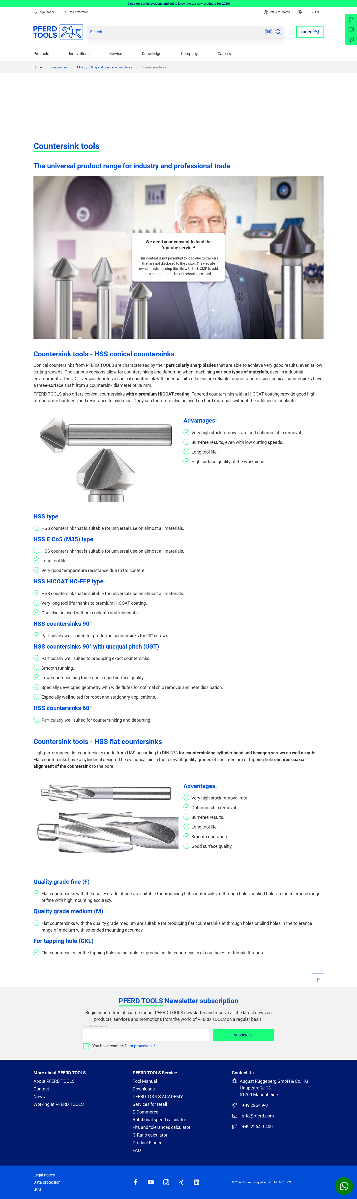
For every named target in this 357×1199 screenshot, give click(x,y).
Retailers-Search (277, 12)
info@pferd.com (253, 1115)
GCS (37, 1189)
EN (315, 12)
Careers (224, 53)
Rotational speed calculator (159, 1119)
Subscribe (243, 1035)
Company (189, 53)
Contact (41, 1088)
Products (41, 53)
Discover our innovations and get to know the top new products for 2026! (178, 3)
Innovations (79, 53)
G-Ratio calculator (150, 1135)
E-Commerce (145, 1111)
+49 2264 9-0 (250, 1105)
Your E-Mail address (94, 1026)
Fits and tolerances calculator (161, 1127)
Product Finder (147, 1142)
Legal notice (44, 12)
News (39, 1096)
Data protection (76, 12)
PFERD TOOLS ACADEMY (158, 1096)
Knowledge (151, 53)
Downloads (144, 1088)
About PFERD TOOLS (54, 1081)
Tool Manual (145, 1081)
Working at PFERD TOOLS (58, 1104)
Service (115, 53)
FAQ (137, 1150)
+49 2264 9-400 (252, 1126)
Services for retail (150, 1104)
